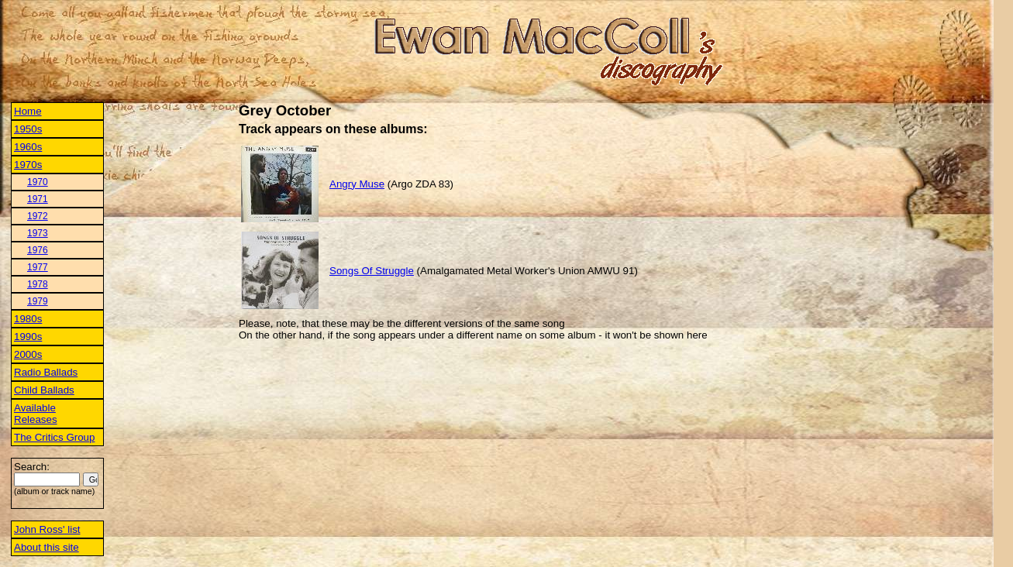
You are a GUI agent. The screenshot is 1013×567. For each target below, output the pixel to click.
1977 (37, 267)
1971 (37, 199)
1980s (28, 319)
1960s (28, 147)
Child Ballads (44, 390)
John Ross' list (47, 529)
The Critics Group (54, 437)
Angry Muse (356, 184)
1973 (37, 233)
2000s (28, 354)
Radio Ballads (46, 372)
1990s (28, 336)
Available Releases (35, 413)
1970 (37, 182)
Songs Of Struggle (371, 271)
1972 (37, 216)
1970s (28, 164)
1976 (37, 250)
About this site (46, 547)
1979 (37, 301)
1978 (37, 284)
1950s (28, 129)
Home (28, 111)
